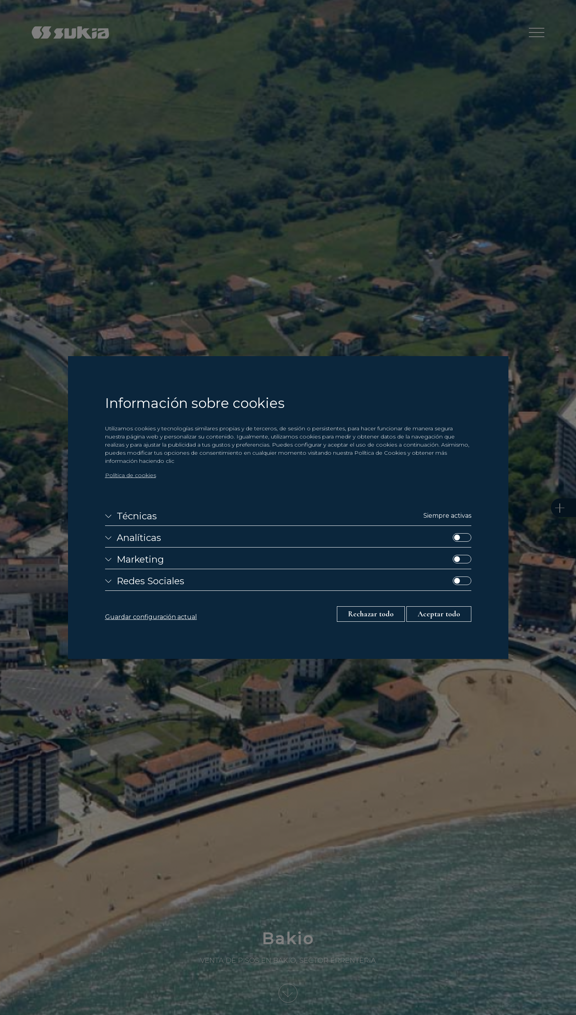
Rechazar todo (371, 614)
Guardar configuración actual (151, 617)
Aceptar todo (439, 614)
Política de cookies (130, 475)
